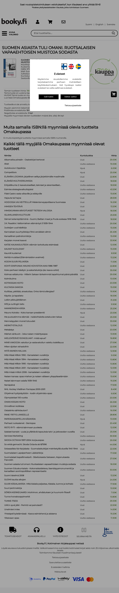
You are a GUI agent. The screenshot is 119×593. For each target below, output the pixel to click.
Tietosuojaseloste (73, 105)
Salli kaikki (48, 97)
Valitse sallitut (70, 97)
